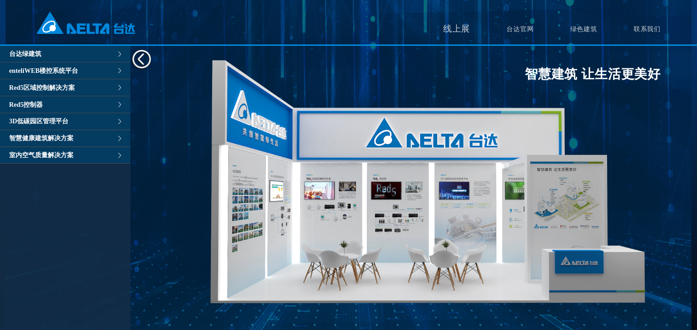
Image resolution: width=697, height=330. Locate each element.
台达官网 (520, 29)
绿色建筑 (583, 29)
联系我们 (647, 29)
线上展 (456, 28)
